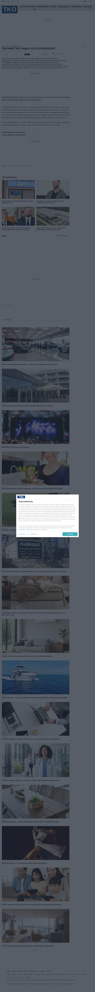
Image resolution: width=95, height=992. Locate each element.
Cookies (28, 529)
